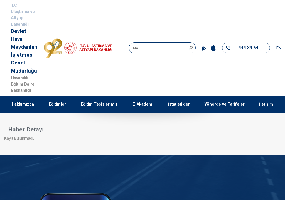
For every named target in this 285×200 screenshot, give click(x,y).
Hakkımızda (23, 104)
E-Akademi (142, 104)
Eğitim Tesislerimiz (99, 104)
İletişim (266, 104)
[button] (190, 47)
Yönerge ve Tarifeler (225, 104)
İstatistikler (179, 104)
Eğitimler (57, 104)
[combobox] (160, 47)
